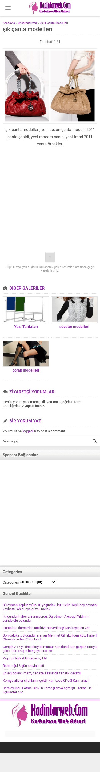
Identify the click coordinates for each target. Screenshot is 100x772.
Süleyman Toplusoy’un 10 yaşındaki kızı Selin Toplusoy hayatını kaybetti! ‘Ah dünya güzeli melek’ (50, 607)
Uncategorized (27, 23)
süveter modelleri (74, 327)
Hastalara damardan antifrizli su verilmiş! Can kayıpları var (46, 628)
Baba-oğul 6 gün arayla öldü (23, 666)
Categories (11, 582)
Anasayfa (9, 23)
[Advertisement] (50, 200)
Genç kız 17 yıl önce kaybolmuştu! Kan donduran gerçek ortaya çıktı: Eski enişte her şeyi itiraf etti (50, 649)
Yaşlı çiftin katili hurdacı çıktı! (25, 658)
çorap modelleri (26, 370)
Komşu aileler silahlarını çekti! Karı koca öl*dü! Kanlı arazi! (46, 681)
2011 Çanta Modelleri (54, 23)
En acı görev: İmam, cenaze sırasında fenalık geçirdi (42, 673)
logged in (29, 431)
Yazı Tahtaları (26, 327)
